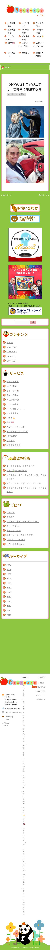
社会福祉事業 (13, 381)
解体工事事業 (13, 413)
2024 (9, 565)
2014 (9, 610)
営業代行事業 (13, 395)
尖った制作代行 (14, 530)
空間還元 (25, 53)
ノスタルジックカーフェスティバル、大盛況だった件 (27, 477)
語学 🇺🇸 (11, 43)
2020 (9, 583)
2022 (9, 574)
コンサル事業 (13, 404)
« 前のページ (6, 195)
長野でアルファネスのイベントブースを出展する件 (27, 490)
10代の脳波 (12, 436)
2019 (9, 588)
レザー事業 (12, 386)
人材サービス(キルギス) (38, 46)
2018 (9, 592)
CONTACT (11, 361)
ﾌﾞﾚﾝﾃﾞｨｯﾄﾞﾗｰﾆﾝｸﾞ (15, 409)
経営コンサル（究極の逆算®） (20, 535)
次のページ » (44, 195)
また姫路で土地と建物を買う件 (21, 466)
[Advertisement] (25, 647)
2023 (9, 569)
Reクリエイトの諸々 (16, 94)
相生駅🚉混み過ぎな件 (17, 470)
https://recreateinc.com (14, 712)
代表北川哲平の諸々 (16, 544)
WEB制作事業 (13, 400)
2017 (9, 597)
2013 (9, 615)
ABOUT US (12, 347)
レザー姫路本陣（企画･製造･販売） (23, 521)
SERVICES (12, 352)
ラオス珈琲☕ (13, 391)
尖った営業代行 (14, 526)
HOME (10, 342)
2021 (9, 579)
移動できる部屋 (14, 445)
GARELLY (11, 356)
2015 (9, 606)
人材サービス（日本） (17, 427)
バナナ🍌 (40, 36)
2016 (9, 601)
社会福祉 (11, 512)
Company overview (9, 718)
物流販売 (11, 517)
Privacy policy (6, 724)
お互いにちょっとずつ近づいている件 (24, 483)
